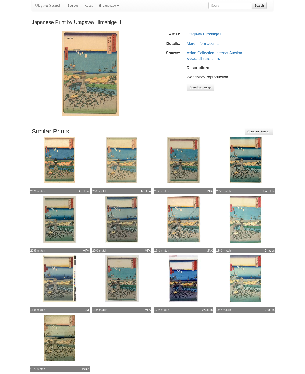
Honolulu (269, 191)
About (89, 5)
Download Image (200, 87)
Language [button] (109, 5)
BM (87, 310)
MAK (209, 250)
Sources (73, 5)
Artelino (84, 191)
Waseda (207, 310)
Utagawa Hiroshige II (204, 34)
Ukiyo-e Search (48, 5)
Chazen (270, 250)
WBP (85, 369)
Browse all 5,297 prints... (204, 58)
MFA (210, 191)
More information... (203, 44)
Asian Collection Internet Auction (214, 53)
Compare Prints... (258, 131)
